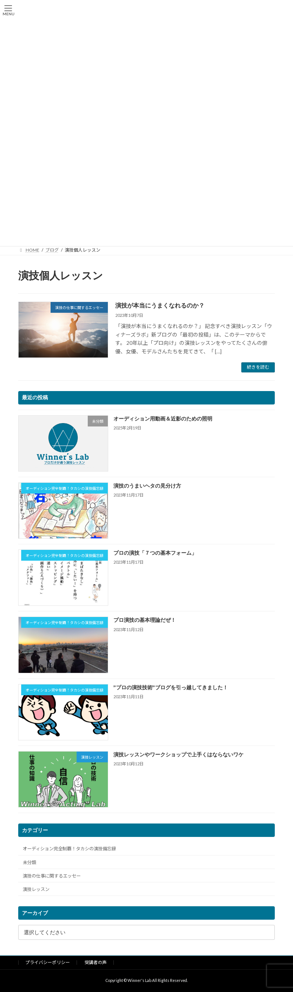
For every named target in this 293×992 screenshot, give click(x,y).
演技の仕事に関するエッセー (52, 876)
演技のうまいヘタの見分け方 (147, 486)
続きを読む (258, 367)
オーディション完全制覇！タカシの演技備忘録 (69, 848)
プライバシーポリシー (47, 962)
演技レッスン (36, 889)
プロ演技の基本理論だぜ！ (144, 620)
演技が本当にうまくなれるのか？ (160, 305)
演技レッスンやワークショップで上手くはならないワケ (178, 755)
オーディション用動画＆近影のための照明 (162, 419)
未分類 (29, 862)
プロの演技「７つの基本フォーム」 (155, 553)
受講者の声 (95, 962)
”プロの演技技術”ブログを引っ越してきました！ (170, 687)
